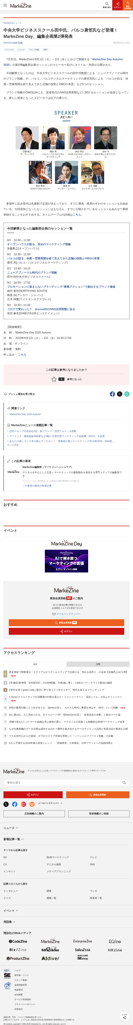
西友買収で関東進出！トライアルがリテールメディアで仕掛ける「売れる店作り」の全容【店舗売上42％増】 (68, 672)
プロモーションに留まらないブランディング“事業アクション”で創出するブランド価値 (61, 286)
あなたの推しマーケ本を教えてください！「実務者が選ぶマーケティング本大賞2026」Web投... (62, 441)
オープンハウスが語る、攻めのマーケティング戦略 (39, 244)
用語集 (9, 922)
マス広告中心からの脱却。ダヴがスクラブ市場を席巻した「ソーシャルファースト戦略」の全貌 (61, 736)
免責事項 (18, 990)
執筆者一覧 (96, 898)
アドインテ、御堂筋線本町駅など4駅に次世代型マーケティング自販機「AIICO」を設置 (57, 436)
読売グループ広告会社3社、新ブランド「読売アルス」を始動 (43, 431)
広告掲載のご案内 (34, 813)
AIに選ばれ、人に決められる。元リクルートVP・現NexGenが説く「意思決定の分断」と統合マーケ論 (64, 714)
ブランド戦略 (34, 50)
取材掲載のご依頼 (99, 813)
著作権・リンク (21, 975)
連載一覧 (51, 898)
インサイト (9, 871)
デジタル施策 (54, 864)
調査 (49, 891)
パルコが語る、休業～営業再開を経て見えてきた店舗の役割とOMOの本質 (53, 258)
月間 (98, 664)
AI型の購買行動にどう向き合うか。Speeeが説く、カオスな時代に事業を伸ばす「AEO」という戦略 (63, 707)
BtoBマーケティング (58, 857)
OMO (45, 50)
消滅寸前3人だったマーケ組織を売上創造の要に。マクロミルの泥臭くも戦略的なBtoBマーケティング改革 (67, 721)
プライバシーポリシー (24, 1004)
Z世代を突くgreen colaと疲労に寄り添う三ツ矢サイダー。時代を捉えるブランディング (56, 689)
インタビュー (10, 891)
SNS (92, 864)
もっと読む (13, 444)
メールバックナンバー (66, 614)
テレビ (93, 857)
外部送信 (18, 1009)
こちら (77, 214)
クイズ (7, 898)
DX (5, 857)
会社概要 (18, 994)
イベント (11, 910)
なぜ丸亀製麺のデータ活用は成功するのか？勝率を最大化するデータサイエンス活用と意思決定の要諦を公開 (68, 728)
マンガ (93, 891)
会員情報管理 (20, 985)
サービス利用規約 (22, 999)
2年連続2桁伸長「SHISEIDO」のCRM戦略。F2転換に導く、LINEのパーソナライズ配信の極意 (60, 682)
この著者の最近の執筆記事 (37, 485)
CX (5, 864)
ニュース (21, 50)
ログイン (66, 631)
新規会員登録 (66, 622)
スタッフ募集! (20, 980)
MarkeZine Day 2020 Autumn (25, 414)
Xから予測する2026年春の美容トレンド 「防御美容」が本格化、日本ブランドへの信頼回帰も (61, 743)
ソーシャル (9, 50)
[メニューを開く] (5, 5)
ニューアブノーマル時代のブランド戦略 (32, 272)
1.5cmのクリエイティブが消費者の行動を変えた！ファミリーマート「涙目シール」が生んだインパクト (65, 697)
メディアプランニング (59, 871)
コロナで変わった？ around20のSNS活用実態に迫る (41, 309)
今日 (35, 664)
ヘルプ (17, 970)
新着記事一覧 (13, 839)
